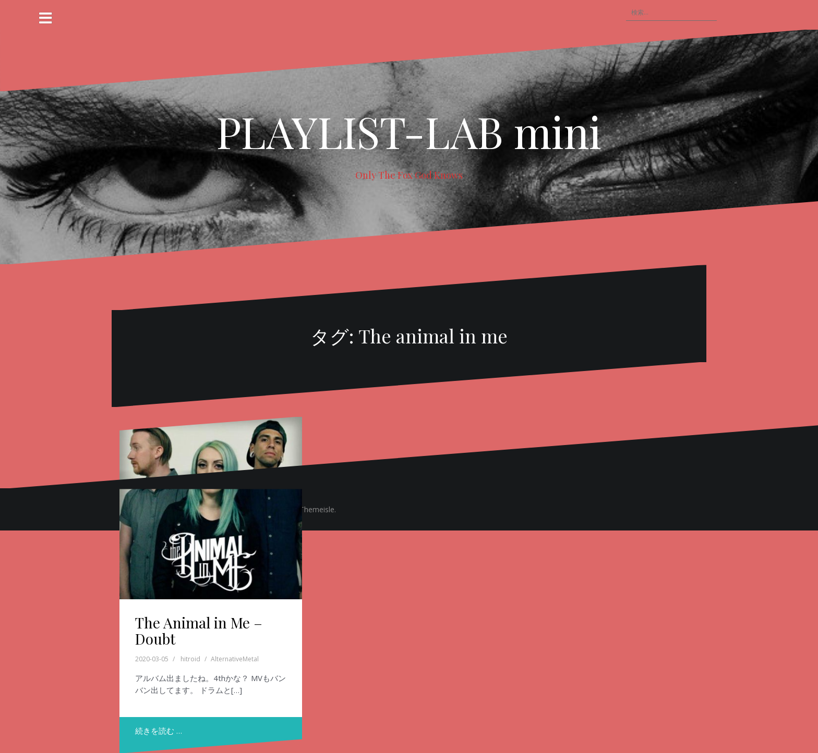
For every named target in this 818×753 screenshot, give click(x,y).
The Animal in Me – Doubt (198, 630)
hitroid (190, 659)
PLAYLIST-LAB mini (409, 131)
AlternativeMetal (235, 659)
